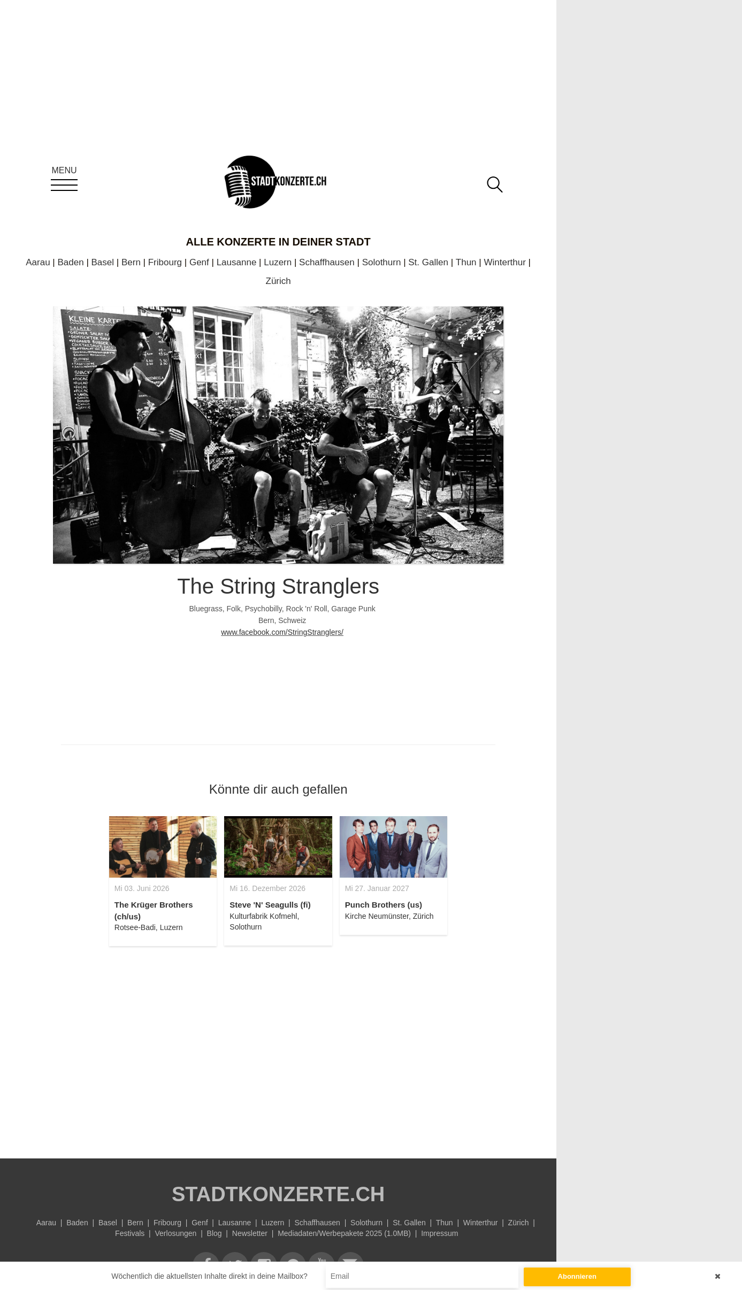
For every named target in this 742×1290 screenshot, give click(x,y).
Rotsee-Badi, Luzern (148, 927)
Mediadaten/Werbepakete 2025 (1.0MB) (344, 1233)
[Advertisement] (278, 1046)
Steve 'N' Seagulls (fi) (270, 904)
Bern (131, 262)
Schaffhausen (327, 262)
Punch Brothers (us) (383, 904)
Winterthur (504, 262)
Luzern (278, 262)
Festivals (129, 1233)
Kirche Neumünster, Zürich (389, 916)
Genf (199, 262)
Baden (70, 262)
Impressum (439, 1233)
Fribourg (165, 262)
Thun (466, 262)
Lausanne (237, 262)
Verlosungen (176, 1233)
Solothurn (381, 262)
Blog (214, 1233)
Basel (102, 262)
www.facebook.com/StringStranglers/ (282, 632)
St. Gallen (428, 262)
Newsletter (249, 1233)
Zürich (278, 281)
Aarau (38, 262)
